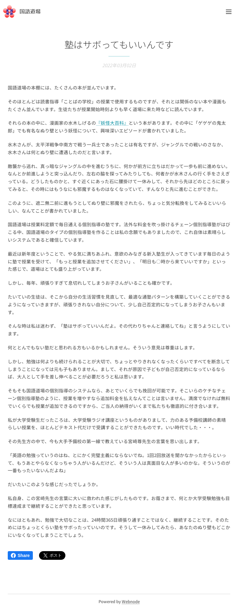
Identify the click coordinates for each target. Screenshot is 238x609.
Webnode (131, 601)
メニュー (228, 11)
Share (20, 555)
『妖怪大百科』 (112, 122)
